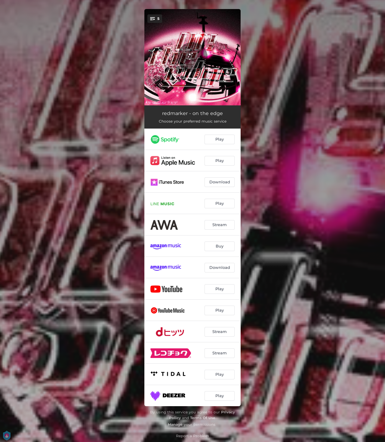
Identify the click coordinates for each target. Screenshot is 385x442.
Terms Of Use (202, 418)
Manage (175, 424)
